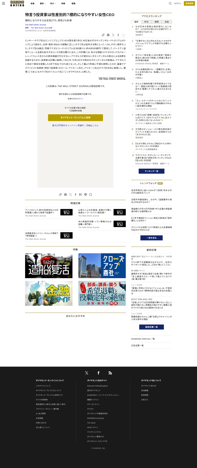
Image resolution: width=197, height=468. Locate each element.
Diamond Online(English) (97, 374)
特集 (86, 5)
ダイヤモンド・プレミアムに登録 (75, 117)
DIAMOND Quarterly (95, 406)
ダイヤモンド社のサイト (97, 368)
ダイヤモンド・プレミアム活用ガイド (49, 383)
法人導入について (43, 415)
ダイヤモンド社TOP (148, 374)
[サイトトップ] (37, 5)
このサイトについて (43, 374)
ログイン (154, 5)
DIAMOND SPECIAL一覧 (143, 339)
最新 (136, 22)
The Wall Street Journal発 (41, 28)
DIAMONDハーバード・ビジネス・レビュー (103, 383)
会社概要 (144, 378)
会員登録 (166, 5)
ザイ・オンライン (93, 392)
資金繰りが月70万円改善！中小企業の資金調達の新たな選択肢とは (151, 210)
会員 (167, 22)
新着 (56, 5)
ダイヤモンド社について (151, 368)
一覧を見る (152, 238)
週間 (157, 22)
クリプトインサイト (94, 420)
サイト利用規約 (42, 387)
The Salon (91, 411)
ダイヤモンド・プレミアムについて (48, 378)
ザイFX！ (90, 397)
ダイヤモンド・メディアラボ (97, 429)
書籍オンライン (93, 387)
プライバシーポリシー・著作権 (47, 397)
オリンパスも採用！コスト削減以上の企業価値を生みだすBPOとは (151, 228)
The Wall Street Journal (35, 25)
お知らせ (144, 387)
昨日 (146, 22)
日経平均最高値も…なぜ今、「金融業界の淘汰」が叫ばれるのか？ (151, 200)
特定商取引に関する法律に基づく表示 (50, 392)
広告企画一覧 (137, 345)
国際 (27, 28)
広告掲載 (39, 406)
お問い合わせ (41, 411)
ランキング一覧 (151, 171)
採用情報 (144, 383)
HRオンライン (92, 415)
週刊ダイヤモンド (94, 378)
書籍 (97, 5)
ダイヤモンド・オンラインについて (50, 368)
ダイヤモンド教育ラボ (95, 424)
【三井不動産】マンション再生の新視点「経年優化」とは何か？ (151, 219)
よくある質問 (41, 401)
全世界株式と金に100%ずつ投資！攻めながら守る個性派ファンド (151, 191)
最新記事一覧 (151, 327)
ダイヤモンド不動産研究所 (97, 401)
